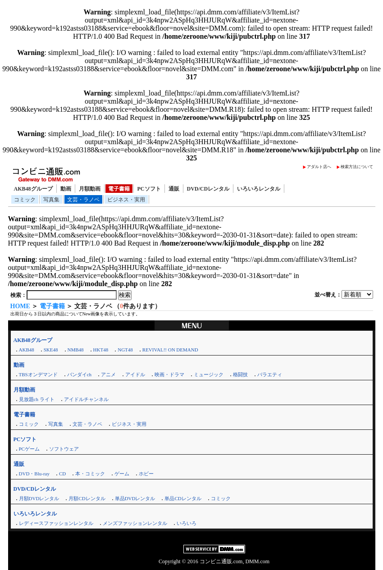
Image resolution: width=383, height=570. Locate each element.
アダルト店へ (319, 166)
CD (62, 473)
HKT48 (101, 349)
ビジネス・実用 (126, 199)
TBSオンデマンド (38, 374)
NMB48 (76, 349)
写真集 (51, 199)
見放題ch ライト (37, 399)
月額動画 (89, 189)
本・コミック (90, 473)
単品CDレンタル (182, 498)
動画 (65, 189)
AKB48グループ (33, 189)
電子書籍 (119, 189)
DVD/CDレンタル (208, 189)
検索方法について (357, 166)
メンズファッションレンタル (135, 523)
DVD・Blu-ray (34, 473)
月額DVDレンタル (39, 498)
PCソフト (149, 189)
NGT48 (125, 349)
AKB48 (26, 349)
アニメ (108, 374)
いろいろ (186, 523)
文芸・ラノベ (83, 199)
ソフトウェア (64, 448)
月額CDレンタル (86, 498)
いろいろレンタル (258, 189)
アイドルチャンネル (86, 399)
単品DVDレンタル (135, 498)
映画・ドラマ (169, 374)
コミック (25, 199)
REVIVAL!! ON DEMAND (170, 349)
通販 (174, 189)
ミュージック (208, 374)
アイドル (135, 374)
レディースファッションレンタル (56, 523)
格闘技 (240, 374)
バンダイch (79, 374)
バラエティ (269, 374)
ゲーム (121, 473)
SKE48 (51, 349)
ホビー (146, 473)
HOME (20, 306)
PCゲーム (29, 448)
